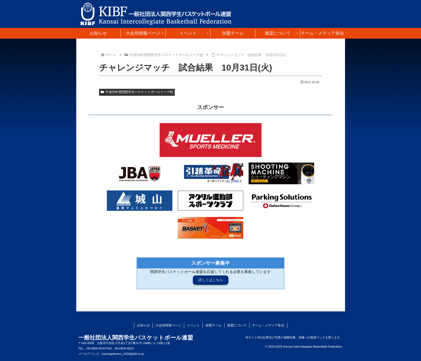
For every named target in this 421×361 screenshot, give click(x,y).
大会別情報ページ (168, 325)
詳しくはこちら (210, 280)
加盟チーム (213, 325)
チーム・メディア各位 (268, 325)
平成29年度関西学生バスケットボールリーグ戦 (137, 92)
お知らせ (143, 325)
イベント (193, 325)
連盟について (236, 325)
